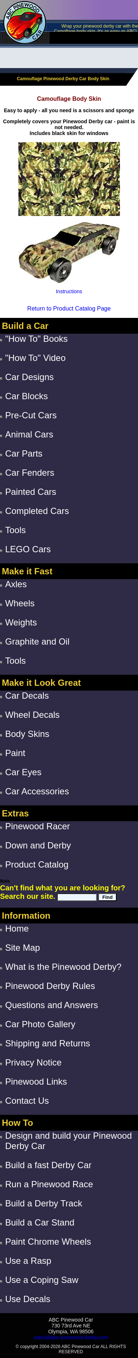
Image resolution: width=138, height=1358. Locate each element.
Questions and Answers (51, 1005)
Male (5, 881)
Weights (21, 622)
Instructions (69, 291)
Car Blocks (26, 396)
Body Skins (27, 734)
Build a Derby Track (43, 1203)
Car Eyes (23, 772)
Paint (15, 753)
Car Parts (23, 453)
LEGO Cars (28, 549)
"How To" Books (36, 339)
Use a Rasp (28, 1261)
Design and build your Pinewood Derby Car (68, 1141)
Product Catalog (36, 864)
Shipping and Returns (47, 1043)
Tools (15, 530)
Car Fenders (29, 473)
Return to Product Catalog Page (69, 308)
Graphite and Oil (37, 641)
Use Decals (27, 1299)
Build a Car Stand (39, 1222)
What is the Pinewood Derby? (63, 967)
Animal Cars (29, 434)
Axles (16, 584)
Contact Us (27, 1101)
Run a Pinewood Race (49, 1184)
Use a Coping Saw (41, 1280)
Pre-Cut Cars (31, 415)
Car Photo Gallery (40, 1024)
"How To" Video (35, 358)
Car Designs (29, 377)
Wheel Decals (32, 715)
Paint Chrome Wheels (48, 1242)
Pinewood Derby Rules (50, 986)
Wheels (20, 603)
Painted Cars (30, 492)
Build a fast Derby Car (48, 1165)
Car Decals (27, 696)
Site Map (22, 948)
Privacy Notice (33, 1062)
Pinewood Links (36, 1081)
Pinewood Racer (37, 826)
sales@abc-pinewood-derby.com (70, 1337)
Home (17, 928)
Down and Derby (38, 845)
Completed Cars (37, 511)
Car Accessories (37, 791)
